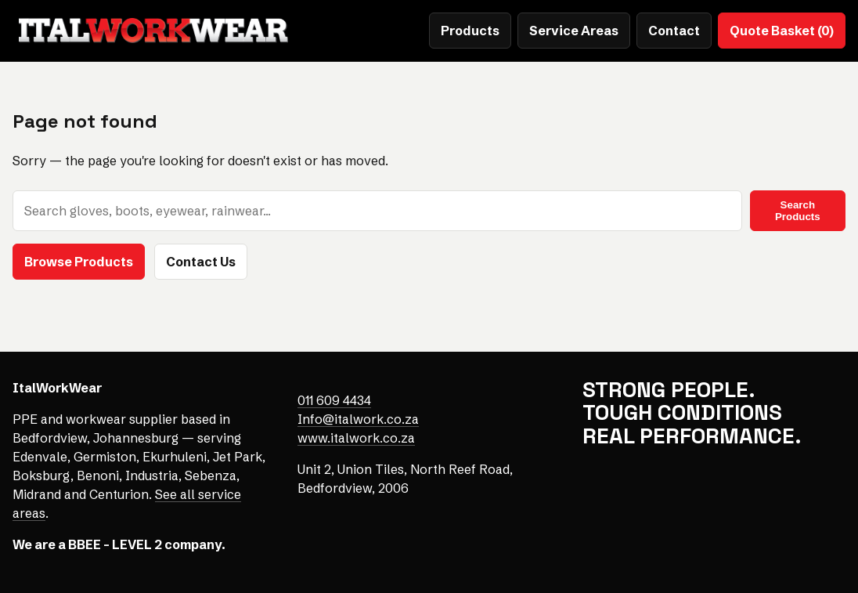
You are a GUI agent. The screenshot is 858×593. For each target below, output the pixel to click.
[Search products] (377, 210)
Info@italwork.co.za (358, 419)
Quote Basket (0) (782, 30)
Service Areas (573, 30)
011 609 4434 (334, 400)
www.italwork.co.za (356, 438)
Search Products (797, 210)
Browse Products (78, 261)
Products (470, 30)
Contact (674, 30)
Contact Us (201, 261)
